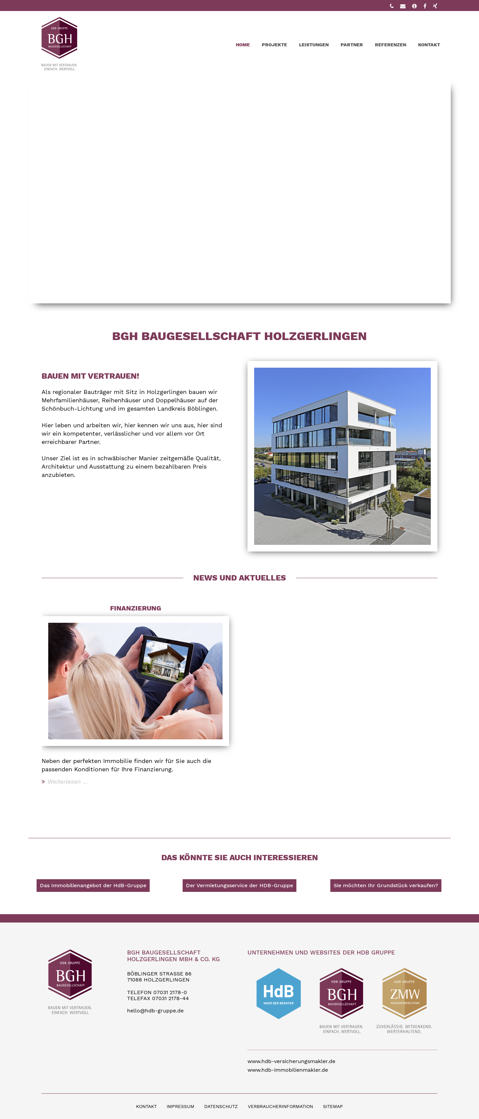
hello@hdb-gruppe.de (155, 1010)
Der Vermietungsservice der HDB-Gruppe (239, 885)
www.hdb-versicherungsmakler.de (291, 1061)
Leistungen (314, 44)
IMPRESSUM (180, 1106)
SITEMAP (333, 1106)
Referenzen (390, 44)
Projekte (274, 44)
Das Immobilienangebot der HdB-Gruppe (93, 885)
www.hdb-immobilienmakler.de (287, 1070)
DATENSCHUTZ (221, 1106)
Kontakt (429, 44)
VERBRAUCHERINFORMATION (280, 1106)
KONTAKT (146, 1106)
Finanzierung (135, 608)
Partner (352, 44)
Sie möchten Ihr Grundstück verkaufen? (386, 885)
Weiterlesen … (68, 781)
